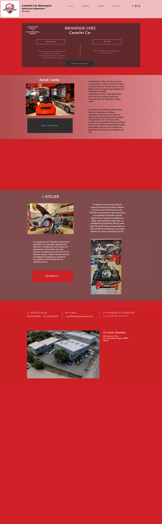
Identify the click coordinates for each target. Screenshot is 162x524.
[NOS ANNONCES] (50, 125)
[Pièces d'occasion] (80, 63)
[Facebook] (136, 6)
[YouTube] (139, 6)
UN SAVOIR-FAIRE (32, 27)
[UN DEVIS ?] (52, 276)
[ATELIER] (107, 41)
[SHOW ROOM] (51, 41)
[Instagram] (133, 6)
